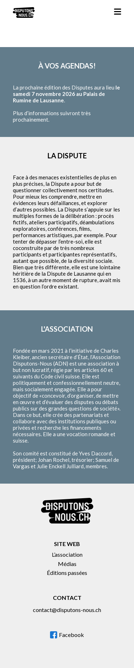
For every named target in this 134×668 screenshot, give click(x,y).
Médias (67, 563)
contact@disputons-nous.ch (67, 609)
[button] (117, 12)
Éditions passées (67, 572)
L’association (67, 554)
